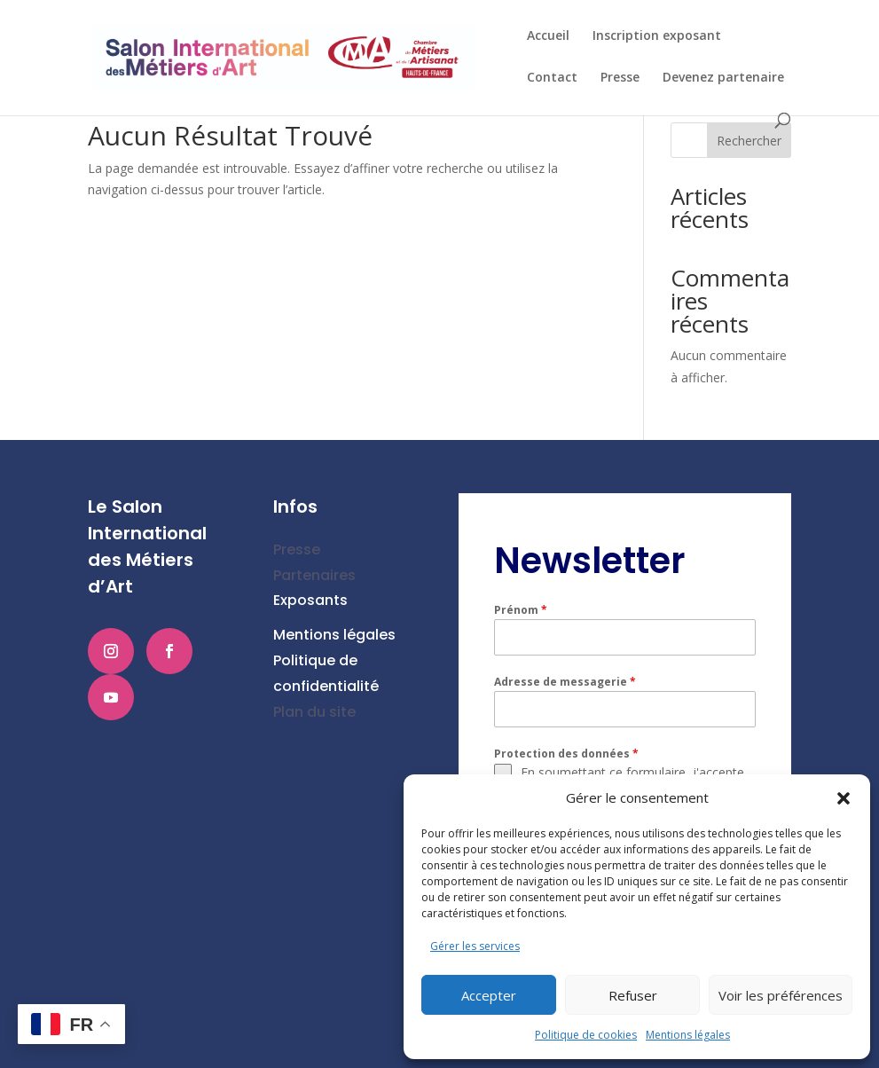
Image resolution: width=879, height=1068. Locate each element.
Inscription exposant (657, 36)
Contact (552, 78)
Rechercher (749, 140)
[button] (843, 798)
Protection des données (566, 753)
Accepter (488, 995)
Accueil (548, 36)
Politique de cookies (586, 1034)
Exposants (310, 600)
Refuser (632, 995)
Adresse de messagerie (565, 681)
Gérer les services (475, 946)
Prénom (520, 609)
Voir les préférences (780, 995)
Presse (620, 78)
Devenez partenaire (723, 78)
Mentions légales (688, 1034)
